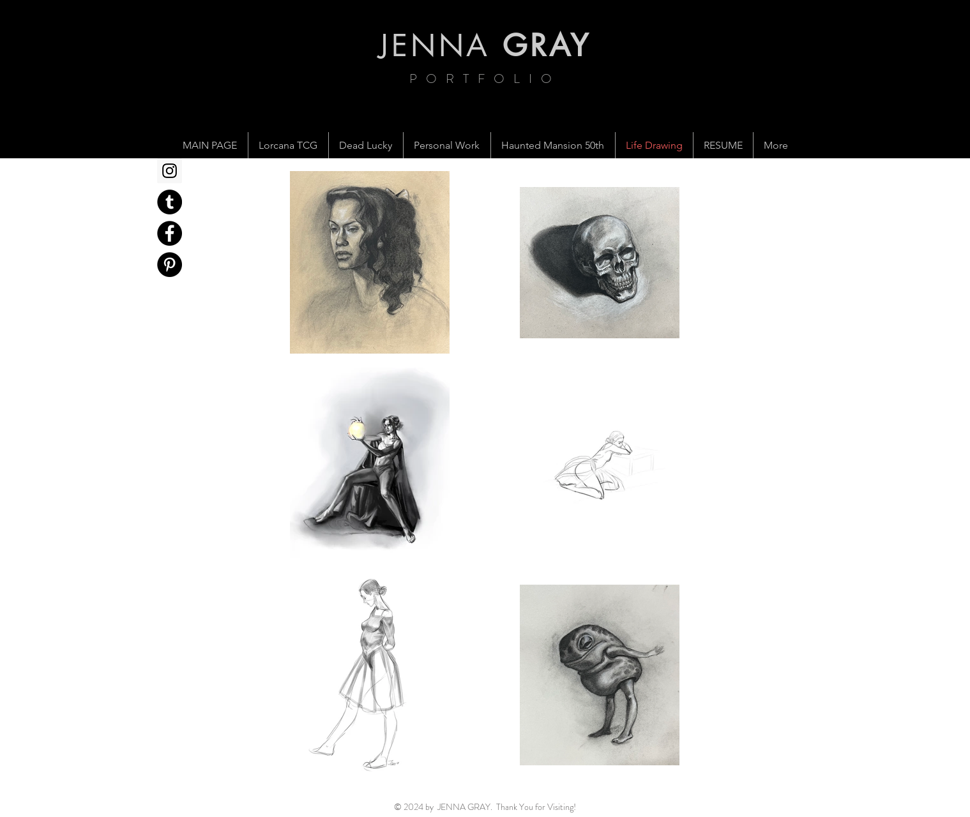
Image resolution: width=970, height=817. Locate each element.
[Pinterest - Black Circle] (169, 264)
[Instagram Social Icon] (169, 170)
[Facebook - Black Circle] (169, 233)
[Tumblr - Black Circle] (169, 202)
